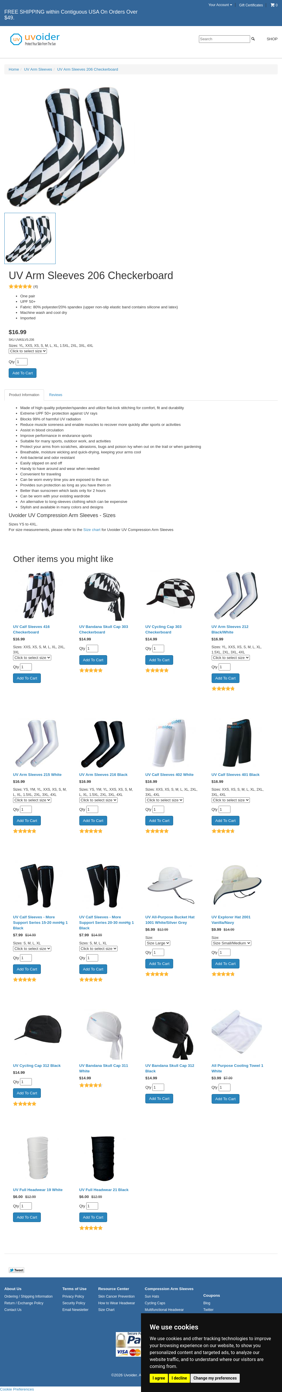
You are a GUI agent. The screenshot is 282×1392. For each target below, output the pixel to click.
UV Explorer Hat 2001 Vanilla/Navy (231, 920)
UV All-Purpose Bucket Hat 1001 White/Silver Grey (170, 920)
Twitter (208, 1310)
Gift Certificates (251, 5)
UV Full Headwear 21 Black (104, 1190)
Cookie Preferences (17, 1389)
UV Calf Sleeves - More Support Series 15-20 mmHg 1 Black (40, 922)
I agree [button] (159, 1378)
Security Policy (73, 1303)
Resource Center (113, 1289)
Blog (206, 1303)
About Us (12, 1289)
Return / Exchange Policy (23, 1303)
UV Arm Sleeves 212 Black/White (230, 629)
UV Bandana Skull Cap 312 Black (169, 1068)
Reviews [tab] (55, 395)
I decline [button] (179, 1378)
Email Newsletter (75, 1310)
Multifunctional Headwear (164, 1310)
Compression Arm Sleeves (169, 1289)
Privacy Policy (73, 1296)
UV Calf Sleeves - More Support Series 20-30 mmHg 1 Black (106, 922)
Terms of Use (74, 1289)
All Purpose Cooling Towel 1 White (237, 1068)
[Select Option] (157, 943)
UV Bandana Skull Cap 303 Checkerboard (103, 629)
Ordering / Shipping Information (28, 1296)
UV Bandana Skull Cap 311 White (103, 1068)
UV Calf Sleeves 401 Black (236, 774)
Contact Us (12, 1310)
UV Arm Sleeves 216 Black (103, 774)
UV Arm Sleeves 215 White (37, 774)
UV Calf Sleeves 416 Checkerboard (31, 629)
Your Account (220, 5)
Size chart (91, 530)
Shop (269, 39)
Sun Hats (152, 1296)
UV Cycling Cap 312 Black (37, 1065)
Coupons (211, 1295)
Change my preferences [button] (215, 1378)
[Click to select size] (28, 351)
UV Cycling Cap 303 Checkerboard (163, 629)
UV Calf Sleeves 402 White (169, 774)
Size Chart (106, 1310)
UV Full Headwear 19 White (38, 1190)
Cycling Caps (155, 1303)
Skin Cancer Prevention (116, 1296)
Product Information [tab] (24, 395)
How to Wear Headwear (116, 1303)
